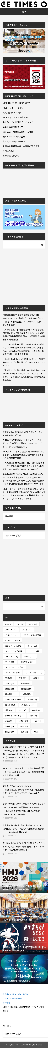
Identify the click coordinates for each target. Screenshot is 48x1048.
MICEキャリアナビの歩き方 (15, 117)
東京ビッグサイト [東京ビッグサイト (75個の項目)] (14, 715)
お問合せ (6, 1002)
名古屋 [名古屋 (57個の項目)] (25, 683)
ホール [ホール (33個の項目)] (9, 662)
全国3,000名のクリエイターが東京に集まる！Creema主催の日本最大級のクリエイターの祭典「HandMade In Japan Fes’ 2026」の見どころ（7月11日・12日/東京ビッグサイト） (24, 752)
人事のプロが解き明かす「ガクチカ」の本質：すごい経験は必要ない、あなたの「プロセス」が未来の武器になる (23, 443)
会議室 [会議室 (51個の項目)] (36, 678)
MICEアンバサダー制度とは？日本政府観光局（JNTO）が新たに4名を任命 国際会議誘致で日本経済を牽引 (23, 772)
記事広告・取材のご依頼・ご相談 (18, 131)
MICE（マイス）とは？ (13, 107)
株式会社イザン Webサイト (15, 994)
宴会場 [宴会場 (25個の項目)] (32, 699)
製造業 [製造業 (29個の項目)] (9, 726)
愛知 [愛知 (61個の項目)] (9, 710)
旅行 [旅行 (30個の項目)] (22, 710)
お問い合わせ (9, 151)
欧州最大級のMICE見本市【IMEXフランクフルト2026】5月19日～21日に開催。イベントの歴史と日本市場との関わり (24, 846)
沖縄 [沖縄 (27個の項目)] (9, 721)
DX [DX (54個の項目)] (20, 624)
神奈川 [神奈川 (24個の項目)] (23, 721)
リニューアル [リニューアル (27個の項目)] (12, 672)
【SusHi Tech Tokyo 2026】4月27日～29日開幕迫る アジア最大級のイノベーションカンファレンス (24, 362)
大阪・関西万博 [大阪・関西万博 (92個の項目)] (13, 699)
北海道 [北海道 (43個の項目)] (9, 683)
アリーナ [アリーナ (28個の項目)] (10, 629)
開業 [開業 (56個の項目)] (24, 731)
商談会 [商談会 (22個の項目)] (9, 688)
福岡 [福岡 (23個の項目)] (37, 721)
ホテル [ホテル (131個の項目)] (29, 656)
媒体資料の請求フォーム (14, 141)
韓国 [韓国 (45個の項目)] (37, 731)
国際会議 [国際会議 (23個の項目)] (25, 688)
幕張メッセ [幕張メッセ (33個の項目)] (28, 705)
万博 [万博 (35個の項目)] (9, 678)
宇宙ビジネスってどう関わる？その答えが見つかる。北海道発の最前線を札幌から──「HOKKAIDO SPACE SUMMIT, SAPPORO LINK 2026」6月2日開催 (24, 809)
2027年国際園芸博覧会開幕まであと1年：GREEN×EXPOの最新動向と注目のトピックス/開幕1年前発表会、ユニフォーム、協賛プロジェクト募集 (24, 319)
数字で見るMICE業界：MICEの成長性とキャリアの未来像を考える (24, 433)
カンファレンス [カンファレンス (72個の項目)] (13, 646)
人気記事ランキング (12, 112)
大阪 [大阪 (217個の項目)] (26, 694)
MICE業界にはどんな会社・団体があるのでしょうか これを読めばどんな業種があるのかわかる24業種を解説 (23, 454)
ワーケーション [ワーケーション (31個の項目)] (34, 672)
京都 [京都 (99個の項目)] (22, 678)
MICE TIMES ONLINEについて (16, 102)
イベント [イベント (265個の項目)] (11, 635)
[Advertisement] (24, 276)
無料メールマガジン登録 (14, 136)
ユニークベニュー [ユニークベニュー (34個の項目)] (14, 667)
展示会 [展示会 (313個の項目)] (10, 705)
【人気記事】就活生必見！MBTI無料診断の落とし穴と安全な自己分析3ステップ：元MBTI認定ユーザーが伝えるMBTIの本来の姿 (24, 466)
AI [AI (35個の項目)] (8, 624)
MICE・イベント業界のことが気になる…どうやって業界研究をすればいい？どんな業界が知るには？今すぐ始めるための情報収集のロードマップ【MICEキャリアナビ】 (24, 493)
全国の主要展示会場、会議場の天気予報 (21, 146)
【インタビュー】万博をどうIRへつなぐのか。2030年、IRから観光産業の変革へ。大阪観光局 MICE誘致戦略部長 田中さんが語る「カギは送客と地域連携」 (24, 334)
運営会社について (11, 155)
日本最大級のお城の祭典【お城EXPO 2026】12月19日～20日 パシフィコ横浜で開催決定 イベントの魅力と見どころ (23, 829)
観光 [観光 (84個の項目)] (24, 726)
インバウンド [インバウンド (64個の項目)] (12, 640)
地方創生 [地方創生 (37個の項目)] (10, 694)
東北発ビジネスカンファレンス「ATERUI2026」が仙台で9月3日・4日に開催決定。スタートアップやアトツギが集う (23, 790)
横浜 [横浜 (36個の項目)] (33, 715)
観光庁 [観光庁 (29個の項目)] (9, 731)
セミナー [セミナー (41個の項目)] (34, 651)
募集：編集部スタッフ (13, 126)
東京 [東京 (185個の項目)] (36, 710)
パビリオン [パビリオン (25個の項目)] (11, 656)
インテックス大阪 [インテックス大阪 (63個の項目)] (32, 635)
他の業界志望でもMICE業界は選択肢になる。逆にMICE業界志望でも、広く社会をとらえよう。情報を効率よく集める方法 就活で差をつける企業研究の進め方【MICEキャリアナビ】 (23, 479)
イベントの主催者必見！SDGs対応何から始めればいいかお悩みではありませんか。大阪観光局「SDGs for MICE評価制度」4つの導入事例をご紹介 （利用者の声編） (23, 349)
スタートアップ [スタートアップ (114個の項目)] (14, 651)
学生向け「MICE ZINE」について (18, 122)
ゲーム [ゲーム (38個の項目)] (32, 646)
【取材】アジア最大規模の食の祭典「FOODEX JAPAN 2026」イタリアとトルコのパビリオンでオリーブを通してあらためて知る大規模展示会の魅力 (24, 375)
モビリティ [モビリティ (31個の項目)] (26, 662)
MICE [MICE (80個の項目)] (33, 624)
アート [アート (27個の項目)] (26, 629)
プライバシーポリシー (12, 998)
